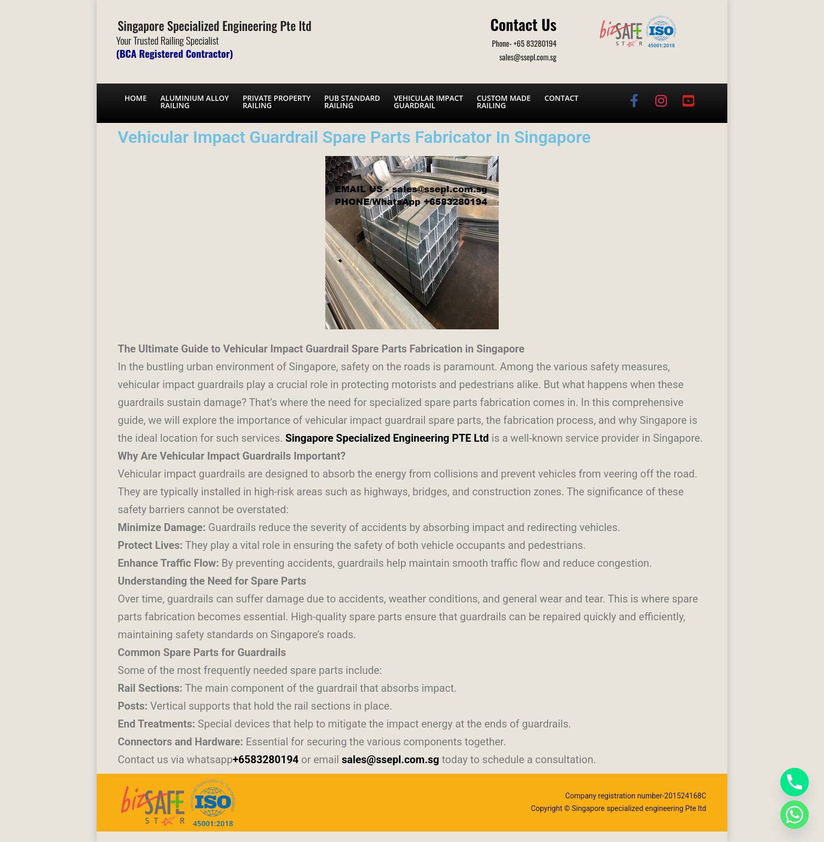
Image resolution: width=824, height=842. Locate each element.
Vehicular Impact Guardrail (428, 101)
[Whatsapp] (794, 815)
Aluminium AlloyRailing (194, 101)
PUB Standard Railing (352, 101)
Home (136, 98)
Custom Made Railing (504, 101)
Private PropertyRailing (277, 101)
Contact (561, 98)
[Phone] (794, 782)
